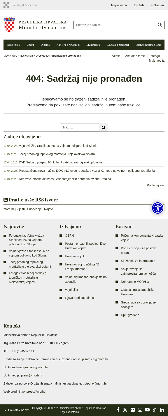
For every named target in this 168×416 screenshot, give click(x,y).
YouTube (147, 409)
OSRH (69, 235)
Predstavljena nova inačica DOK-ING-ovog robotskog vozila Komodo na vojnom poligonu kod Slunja (87, 170)
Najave (49, 209)
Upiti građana (130, 315)
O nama (45, 44)
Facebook (118, 409)
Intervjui (155, 56)
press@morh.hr (31, 375)
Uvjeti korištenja (69, 412)
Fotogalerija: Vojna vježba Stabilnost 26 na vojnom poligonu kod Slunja (26, 240)
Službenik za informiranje (138, 261)
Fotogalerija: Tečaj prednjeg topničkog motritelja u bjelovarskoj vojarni (28, 277)
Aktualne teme (135, 56)
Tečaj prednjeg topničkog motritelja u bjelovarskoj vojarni (57, 154)
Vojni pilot (71, 289)
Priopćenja (34, 209)
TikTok (154, 409)
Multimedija (93, 44)
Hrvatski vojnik (75, 256)
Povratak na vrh (19, 410)
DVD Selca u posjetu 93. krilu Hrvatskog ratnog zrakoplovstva (60, 162)
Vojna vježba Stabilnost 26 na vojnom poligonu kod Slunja (58, 145)
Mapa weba (119, 5)
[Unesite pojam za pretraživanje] (119, 25)
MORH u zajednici (118, 44)
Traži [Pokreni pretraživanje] (160, 25)
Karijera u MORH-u (67, 44)
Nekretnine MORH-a (135, 281)
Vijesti (30, 44)
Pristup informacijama (148, 44)
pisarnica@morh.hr (95, 359)
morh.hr (9, 209)
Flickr (132, 409)
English (139, 5)
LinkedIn (161, 409)
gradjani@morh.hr (35, 367)
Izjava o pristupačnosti (80, 298)
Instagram (140, 409)
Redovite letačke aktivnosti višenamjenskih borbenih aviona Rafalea (65, 179)
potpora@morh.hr (95, 383)
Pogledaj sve (155, 185)
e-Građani (157, 5)
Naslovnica (13, 44)
